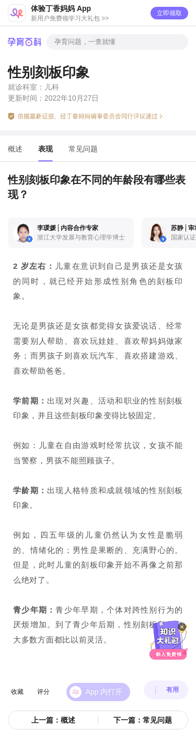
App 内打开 (104, 685)
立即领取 (169, 13)
